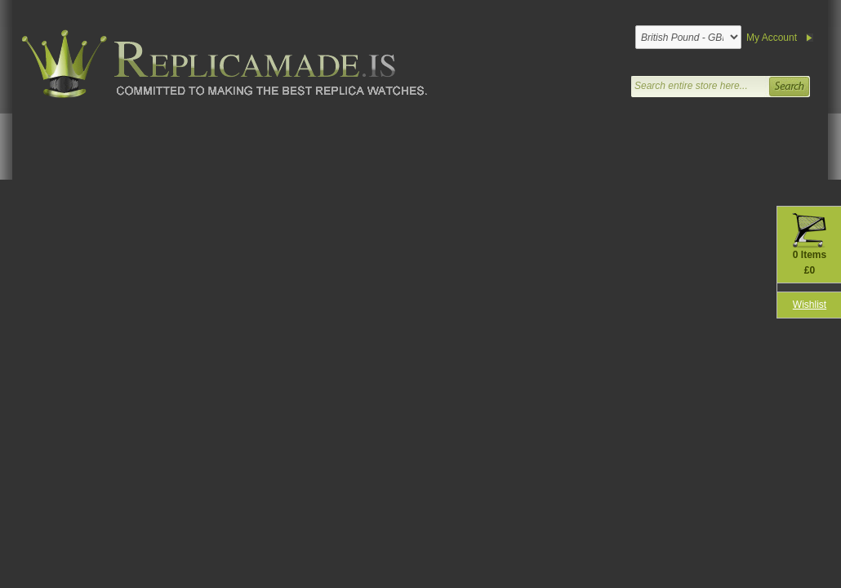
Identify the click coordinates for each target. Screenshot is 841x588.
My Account (771, 37)
